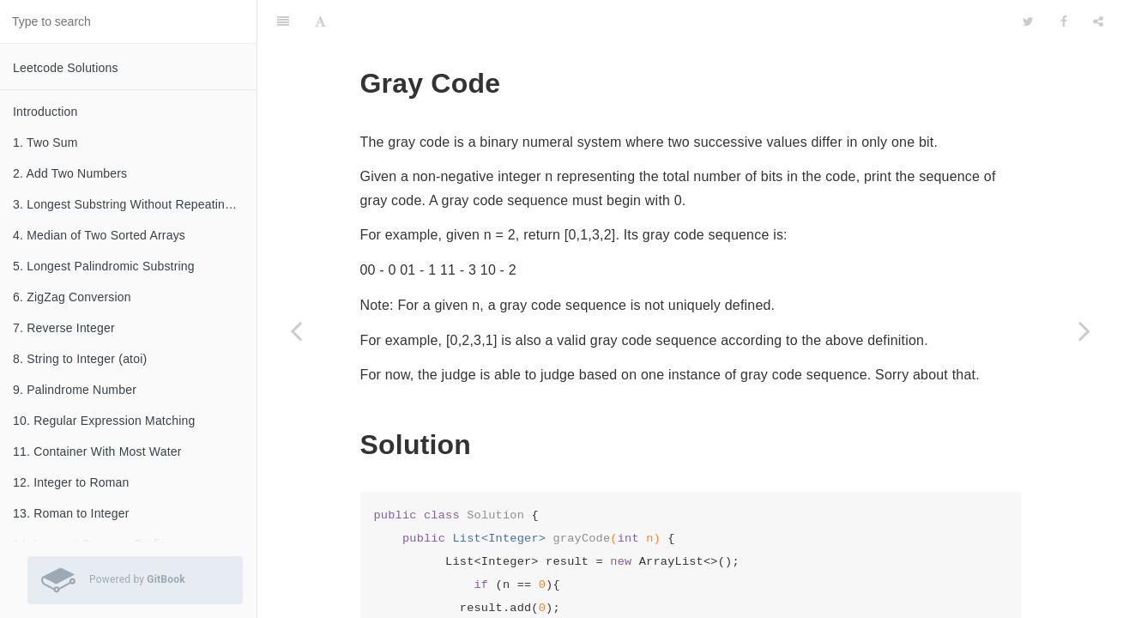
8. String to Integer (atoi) (80, 359)
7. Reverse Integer (64, 328)
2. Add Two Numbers (70, 173)
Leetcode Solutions (65, 68)
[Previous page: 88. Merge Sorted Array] (296, 330)
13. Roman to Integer (71, 513)
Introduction (45, 111)
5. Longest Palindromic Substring (104, 266)
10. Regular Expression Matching (104, 420)
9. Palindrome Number (74, 390)
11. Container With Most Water (97, 451)
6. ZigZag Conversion (72, 297)
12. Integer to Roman (71, 482)
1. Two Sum (45, 142)
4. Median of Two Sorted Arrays (99, 235)
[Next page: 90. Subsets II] (1084, 330)
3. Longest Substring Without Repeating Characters (135, 204)
